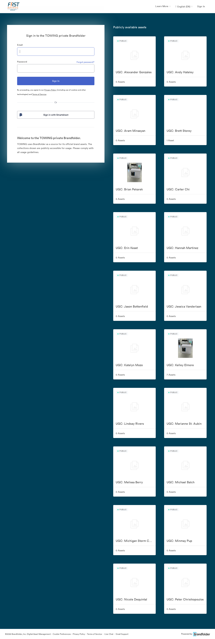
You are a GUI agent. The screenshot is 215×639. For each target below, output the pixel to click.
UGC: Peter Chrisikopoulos (185, 599)
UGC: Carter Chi (178, 189)
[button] (184, 6)
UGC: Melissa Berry (129, 482)
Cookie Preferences (62, 634)
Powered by (195, 633)
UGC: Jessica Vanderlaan (184, 306)
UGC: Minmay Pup (179, 541)
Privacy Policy (50, 90)
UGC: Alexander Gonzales (134, 72)
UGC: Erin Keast (127, 248)
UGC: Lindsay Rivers (130, 424)
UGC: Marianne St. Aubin (184, 424)
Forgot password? (85, 62)
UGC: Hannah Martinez (182, 248)
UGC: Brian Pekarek (129, 189)
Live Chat (108, 634)
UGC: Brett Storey (179, 131)
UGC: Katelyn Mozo (129, 365)
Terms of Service (39, 94)
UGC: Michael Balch (181, 482)
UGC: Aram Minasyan (130, 131)
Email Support (121, 634)
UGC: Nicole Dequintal (131, 599)
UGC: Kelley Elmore (180, 365)
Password (22, 61)
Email (20, 44)
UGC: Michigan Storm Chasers (136, 541)
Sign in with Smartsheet (43, 114)
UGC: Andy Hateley (180, 72)
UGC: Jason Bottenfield (132, 306)
